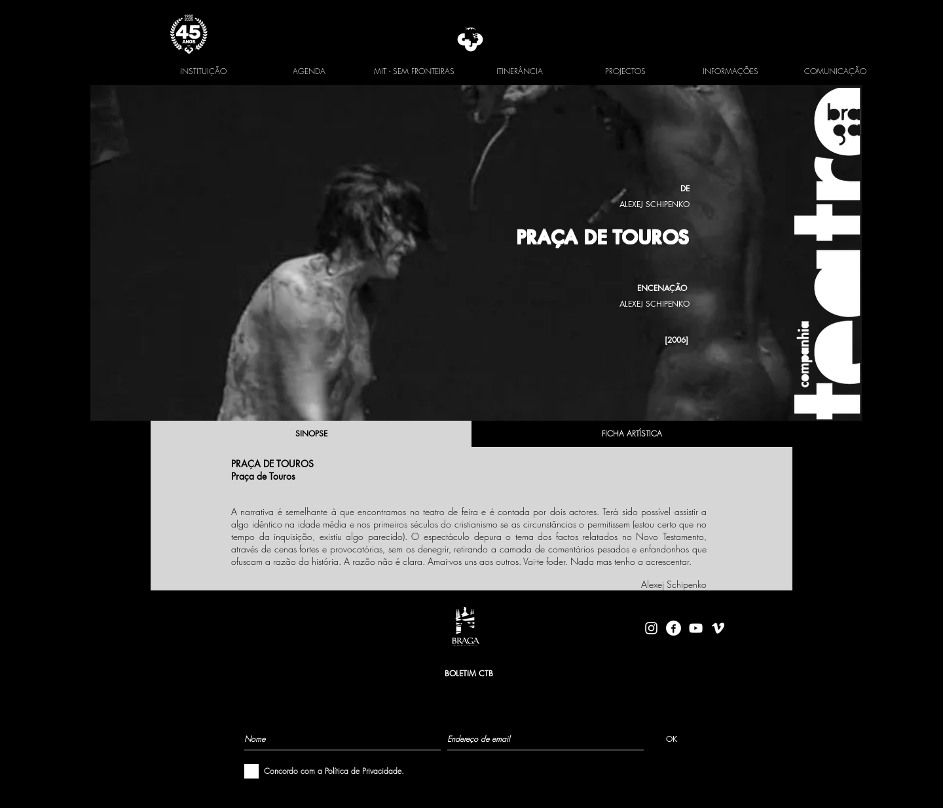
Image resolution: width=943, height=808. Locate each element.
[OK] (671, 738)
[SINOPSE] (311, 434)
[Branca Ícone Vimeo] (718, 628)
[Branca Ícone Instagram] (651, 628)
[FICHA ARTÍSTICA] (632, 434)
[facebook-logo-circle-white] (673, 628)
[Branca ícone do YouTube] (696, 628)
